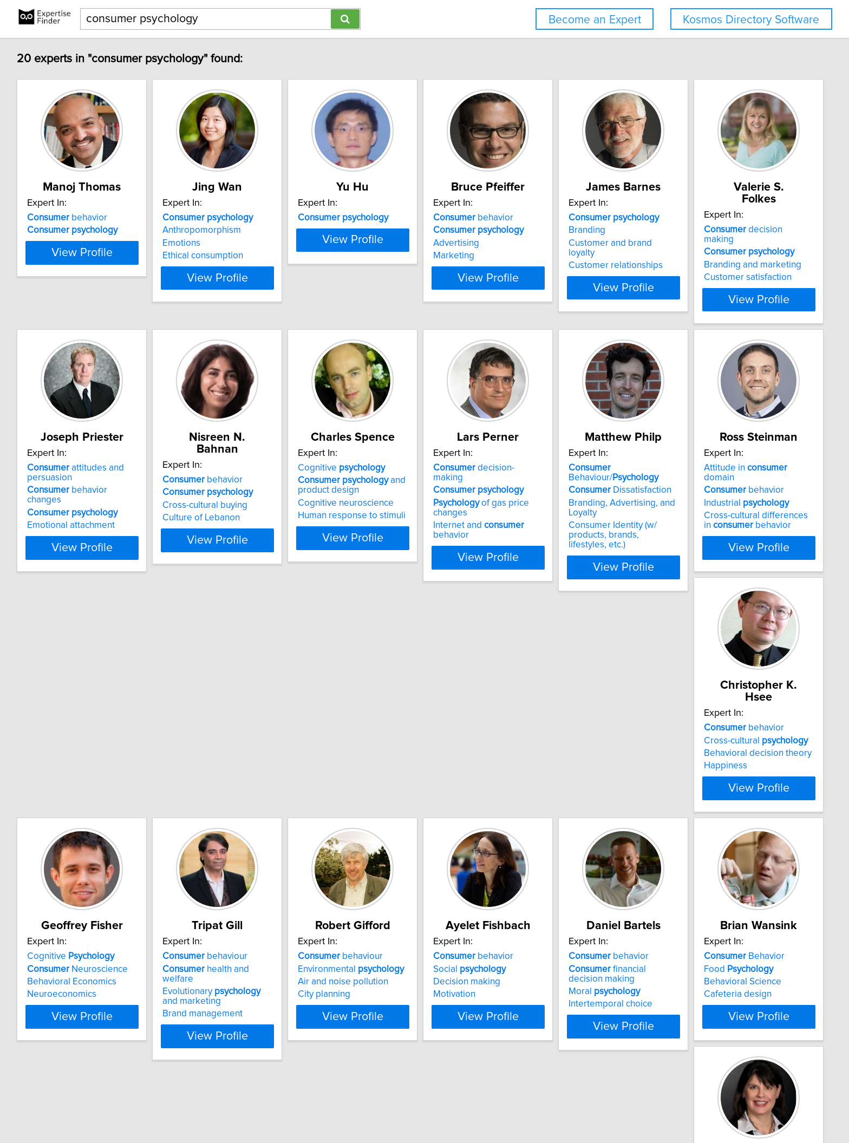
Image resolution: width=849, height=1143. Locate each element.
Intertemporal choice (395, 1009)
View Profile (97, 297)
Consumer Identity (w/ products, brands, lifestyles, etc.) (93, 766)
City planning (55, 999)
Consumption (705, 999)
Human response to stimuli (570, 513)
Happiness (375, 751)
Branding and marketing (77, 491)
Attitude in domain (249, 714)
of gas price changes (744, 491)
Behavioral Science (554, 987)
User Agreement (425, 1104)
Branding (696, 230)
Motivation (212, 999)
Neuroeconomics (550, 751)
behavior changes (249, 488)
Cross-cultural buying (396, 491)
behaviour (720, 714)
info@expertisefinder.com (288, 1104)
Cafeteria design (550, 999)
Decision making (224, 987)
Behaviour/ (96, 714)
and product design (570, 483)
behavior (69, 218)
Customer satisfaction (72, 503)
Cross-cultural (406, 726)
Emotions (210, 243)
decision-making (733, 466)
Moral (389, 997)
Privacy (377, 1104)
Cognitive (559, 466)
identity (715, 974)
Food (550, 974)
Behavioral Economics (560, 739)
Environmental (82, 974)
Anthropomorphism (230, 230)
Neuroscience (566, 726)
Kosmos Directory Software (751, 19)
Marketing (536, 255)
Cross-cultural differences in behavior (247, 756)
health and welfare (738, 726)
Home (349, 1104)
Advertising (539, 243)
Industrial (233, 739)
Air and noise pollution (74, 987)
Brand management (718, 761)
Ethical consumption (231, 255)
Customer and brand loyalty (734, 243)
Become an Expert (594, 19)
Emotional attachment (235, 513)
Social (227, 974)
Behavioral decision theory (407, 739)
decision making (84, 466)
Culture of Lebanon (392, 503)
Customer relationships (725, 255)
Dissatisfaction (80, 726)
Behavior (556, 961)
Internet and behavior (742, 503)
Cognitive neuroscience (564, 501)
